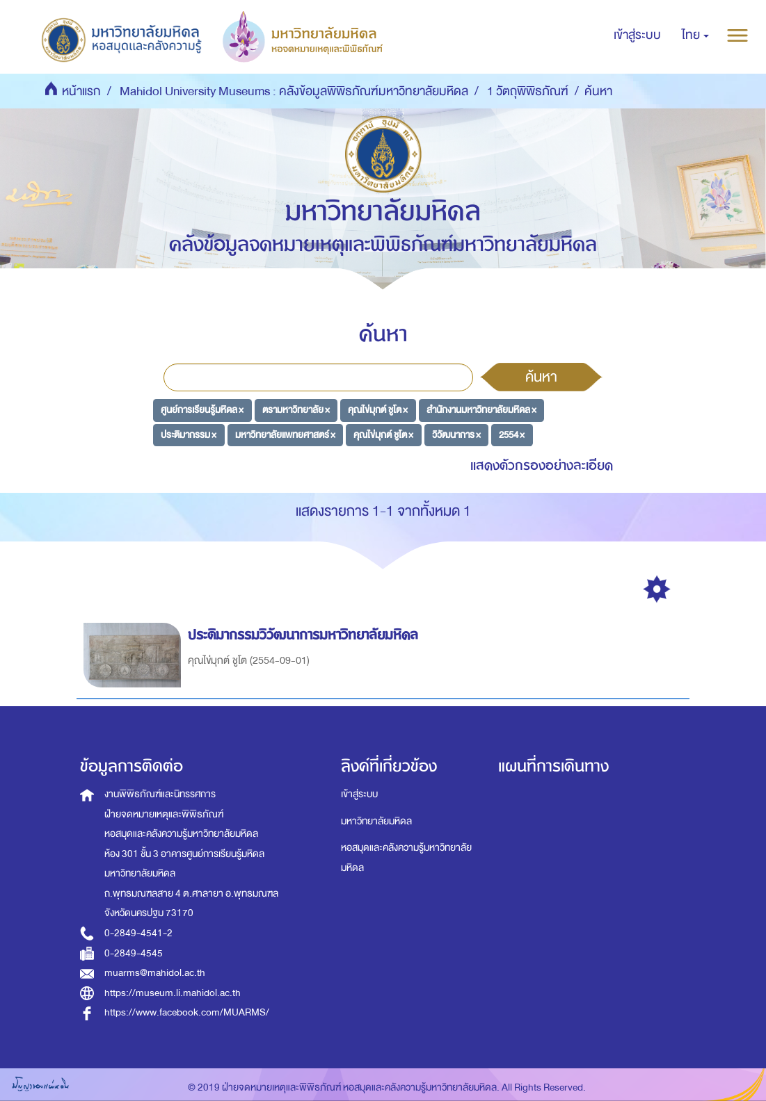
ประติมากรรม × (188, 435)
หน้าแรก (81, 91)
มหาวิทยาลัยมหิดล (376, 821)
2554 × (512, 435)
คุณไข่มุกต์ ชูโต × (378, 410)
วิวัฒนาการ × (456, 435)
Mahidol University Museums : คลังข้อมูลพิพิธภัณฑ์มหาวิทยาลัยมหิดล (294, 91)
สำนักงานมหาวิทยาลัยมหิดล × (481, 410)
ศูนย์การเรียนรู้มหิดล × (202, 410)
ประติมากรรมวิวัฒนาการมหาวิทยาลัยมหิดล (305, 634)
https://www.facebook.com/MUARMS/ (186, 1012)
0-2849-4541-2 (138, 933)
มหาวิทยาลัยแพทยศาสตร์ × (285, 435)
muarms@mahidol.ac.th (154, 972)
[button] (695, 35)
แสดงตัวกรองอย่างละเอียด (541, 465)
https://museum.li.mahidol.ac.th (172, 993)
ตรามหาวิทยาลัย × (296, 410)
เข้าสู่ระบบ (359, 794)
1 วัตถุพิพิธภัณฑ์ (527, 91)
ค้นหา (541, 376)
